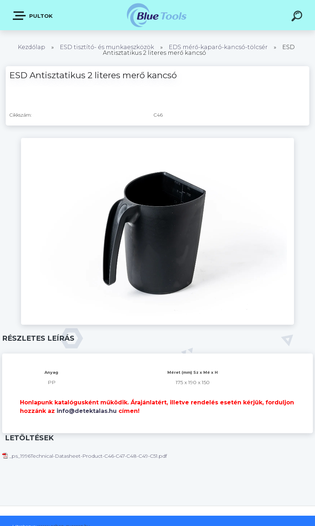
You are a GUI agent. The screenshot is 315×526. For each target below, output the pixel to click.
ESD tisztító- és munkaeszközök (107, 47)
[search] (298, 17)
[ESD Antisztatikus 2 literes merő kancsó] (157, 140)
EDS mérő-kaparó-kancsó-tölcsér (218, 47)
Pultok (33, 15)
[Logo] (157, 15)
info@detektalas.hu (87, 411)
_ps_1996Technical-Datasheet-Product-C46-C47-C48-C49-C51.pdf (84, 456)
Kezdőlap (31, 47)
